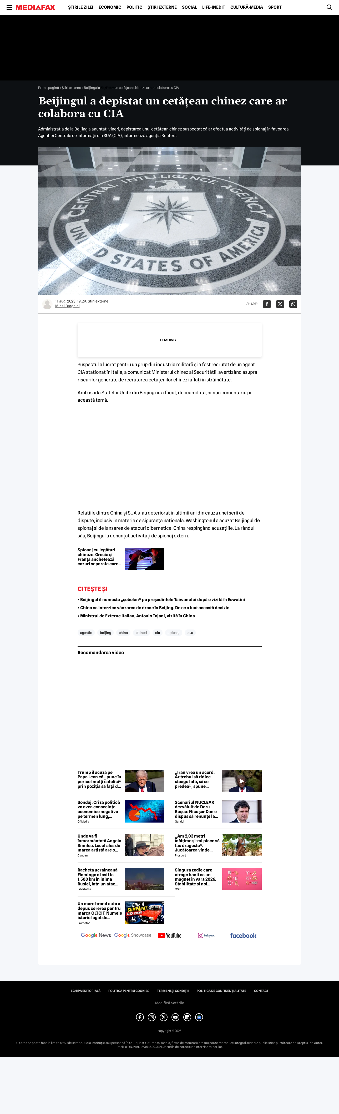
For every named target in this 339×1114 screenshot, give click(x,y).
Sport (275, 7)
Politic (134, 7)
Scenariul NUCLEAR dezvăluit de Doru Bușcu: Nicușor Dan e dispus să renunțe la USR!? (196, 809)
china (123, 633)
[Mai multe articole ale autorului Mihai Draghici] (47, 304)
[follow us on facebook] (243, 936)
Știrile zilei (80, 7)
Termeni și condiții (173, 991)
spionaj (174, 633)
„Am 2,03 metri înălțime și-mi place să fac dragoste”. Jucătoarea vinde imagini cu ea (197, 843)
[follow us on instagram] (206, 936)
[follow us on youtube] (169, 936)
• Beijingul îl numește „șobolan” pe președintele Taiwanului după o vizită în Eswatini (161, 599)
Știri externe (162, 7)
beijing (105, 633)
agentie (86, 633)
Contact (261, 991)
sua (190, 633)
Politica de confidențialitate (221, 991)
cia (157, 633)
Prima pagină (48, 87)
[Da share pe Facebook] (267, 304)
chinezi (141, 633)
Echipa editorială (85, 991)
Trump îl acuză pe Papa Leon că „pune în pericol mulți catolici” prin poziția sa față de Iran (100, 779)
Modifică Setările (169, 1003)
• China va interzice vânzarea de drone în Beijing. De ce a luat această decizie (153, 607)
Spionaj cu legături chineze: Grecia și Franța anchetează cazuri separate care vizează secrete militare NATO (98, 557)
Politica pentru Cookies (128, 991)
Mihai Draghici (67, 306)
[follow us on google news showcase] (132, 936)
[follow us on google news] (96, 936)
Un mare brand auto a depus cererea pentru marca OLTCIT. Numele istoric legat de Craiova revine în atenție (100, 910)
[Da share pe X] (280, 304)
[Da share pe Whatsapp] (293, 304)
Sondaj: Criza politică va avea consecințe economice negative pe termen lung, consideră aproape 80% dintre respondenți (99, 809)
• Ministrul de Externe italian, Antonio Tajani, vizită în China (136, 615)
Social (189, 7)
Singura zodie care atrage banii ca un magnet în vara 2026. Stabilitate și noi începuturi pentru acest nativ (195, 877)
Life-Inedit (213, 7)
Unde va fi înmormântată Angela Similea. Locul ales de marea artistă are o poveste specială (99, 843)
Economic (110, 7)
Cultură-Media (246, 7)
